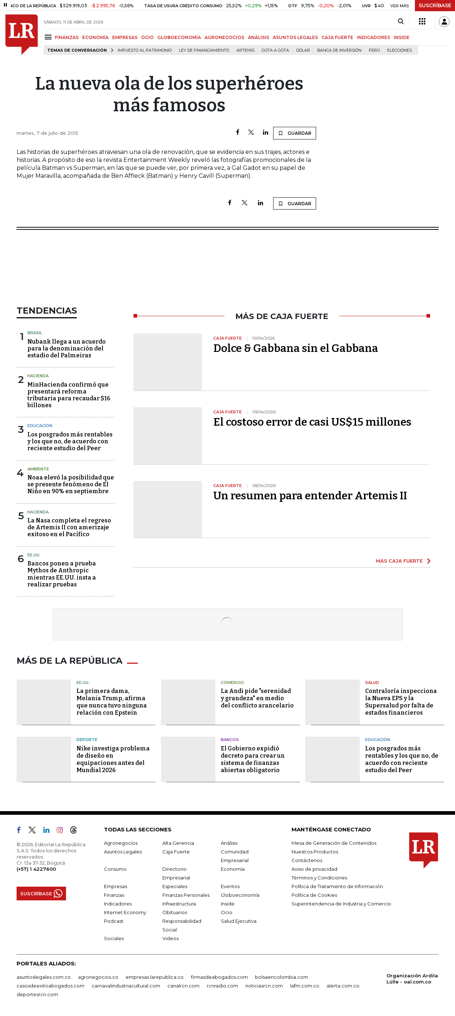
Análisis (229, 843)
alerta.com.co (343, 986)
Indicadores (118, 904)
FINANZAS (67, 37)
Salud (372, 682)
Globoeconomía (240, 895)
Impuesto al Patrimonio (145, 50)
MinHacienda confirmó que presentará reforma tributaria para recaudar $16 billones (68, 395)
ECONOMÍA (95, 37)
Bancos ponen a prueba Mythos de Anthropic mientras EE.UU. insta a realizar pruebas (61, 574)
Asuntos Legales (123, 851)
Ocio (226, 912)
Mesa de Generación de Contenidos (334, 843)
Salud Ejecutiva (239, 921)
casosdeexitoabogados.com (50, 986)
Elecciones (399, 50)
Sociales (114, 938)
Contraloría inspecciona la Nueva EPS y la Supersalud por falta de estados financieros (401, 702)
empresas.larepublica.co (155, 977)
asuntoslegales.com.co (44, 977)
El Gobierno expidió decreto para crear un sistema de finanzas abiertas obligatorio (253, 759)
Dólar (303, 50)
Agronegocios (120, 843)
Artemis (245, 50)
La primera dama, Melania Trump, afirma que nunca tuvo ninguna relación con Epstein (111, 702)
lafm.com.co (304, 986)
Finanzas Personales (186, 895)
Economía (233, 869)
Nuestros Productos (315, 851)
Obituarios (174, 912)
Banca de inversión (339, 50)
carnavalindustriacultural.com (126, 986)
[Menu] (49, 37)
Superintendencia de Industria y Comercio (341, 904)
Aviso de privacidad (314, 869)
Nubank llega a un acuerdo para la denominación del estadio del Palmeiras (66, 348)
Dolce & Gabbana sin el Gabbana (295, 348)
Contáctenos (307, 860)
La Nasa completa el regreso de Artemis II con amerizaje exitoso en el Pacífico (69, 527)
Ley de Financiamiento (204, 50)
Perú (374, 50)
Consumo (115, 869)
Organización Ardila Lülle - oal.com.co (412, 979)
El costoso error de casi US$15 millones (312, 422)
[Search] (401, 21)
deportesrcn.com (37, 994)
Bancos (230, 739)
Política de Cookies (314, 895)
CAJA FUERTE (337, 37)
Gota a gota (275, 50)
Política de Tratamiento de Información (337, 886)
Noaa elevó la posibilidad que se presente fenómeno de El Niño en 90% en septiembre (70, 484)
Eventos (230, 886)
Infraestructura (179, 904)
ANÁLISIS (258, 37)
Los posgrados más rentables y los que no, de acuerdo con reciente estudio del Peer (70, 441)
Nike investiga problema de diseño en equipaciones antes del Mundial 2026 (113, 759)
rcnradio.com (222, 986)
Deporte (86, 739)
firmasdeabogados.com (219, 977)
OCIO (147, 37)
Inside (228, 904)
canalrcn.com (183, 986)
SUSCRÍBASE (435, 5)
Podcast (113, 921)
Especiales (174, 886)
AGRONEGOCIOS (224, 37)
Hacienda (38, 375)
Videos (170, 938)
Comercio (232, 682)
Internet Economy (125, 912)
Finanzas (114, 895)
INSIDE (402, 37)
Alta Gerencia (178, 843)
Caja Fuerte (176, 851)
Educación (39, 425)
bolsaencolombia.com (281, 977)
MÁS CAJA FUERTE (399, 561)
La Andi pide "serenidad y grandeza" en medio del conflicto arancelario (257, 698)
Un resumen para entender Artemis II (310, 495)
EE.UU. (33, 554)
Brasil (34, 332)
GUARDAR (294, 133)
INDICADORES (373, 37)
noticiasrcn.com (264, 986)
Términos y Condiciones (319, 878)
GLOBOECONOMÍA (179, 37)
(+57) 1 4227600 (36, 869)
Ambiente (38, 469)
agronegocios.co (98, 977)
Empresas (115, 886)
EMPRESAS (124, 37)
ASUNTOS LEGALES (295, 37)
